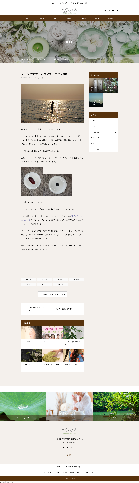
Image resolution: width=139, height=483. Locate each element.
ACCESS (110, 18)
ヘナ (92, 143)
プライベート (45, 78)
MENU (42, 18)
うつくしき (94, 120)
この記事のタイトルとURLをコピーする (52, 294)
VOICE (97, 18)
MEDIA (83, 18)
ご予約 (69, 455)
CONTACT (93, 472)
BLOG (56, 18)
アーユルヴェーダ (34, 78)
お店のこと (94, 126)
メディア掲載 (95, 149)
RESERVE (69, 18)
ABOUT (28, 18)
